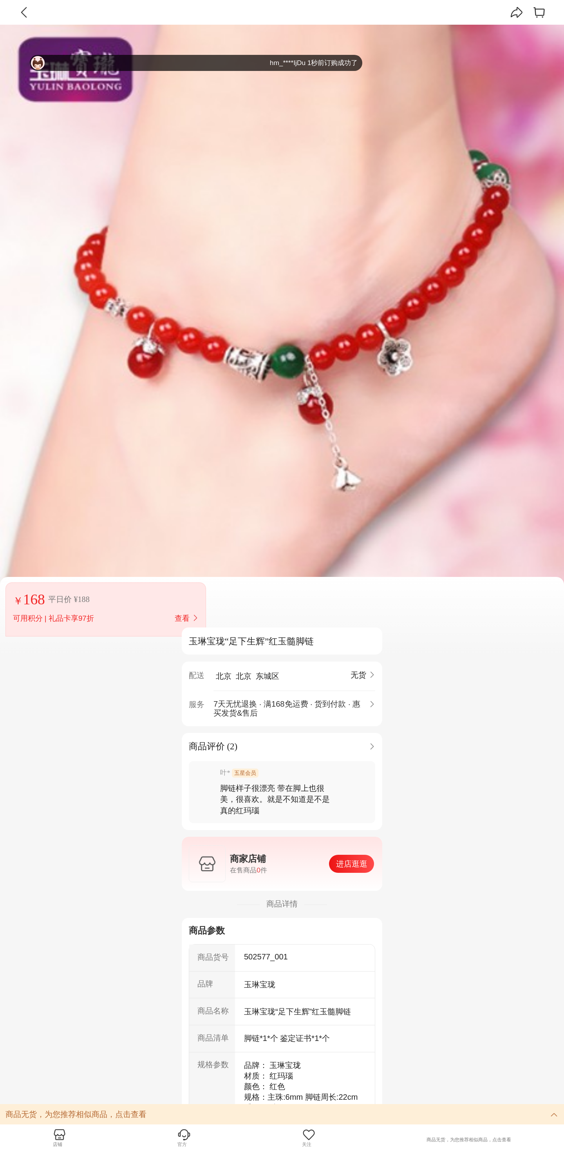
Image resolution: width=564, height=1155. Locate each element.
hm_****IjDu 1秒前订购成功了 (194, 63)
